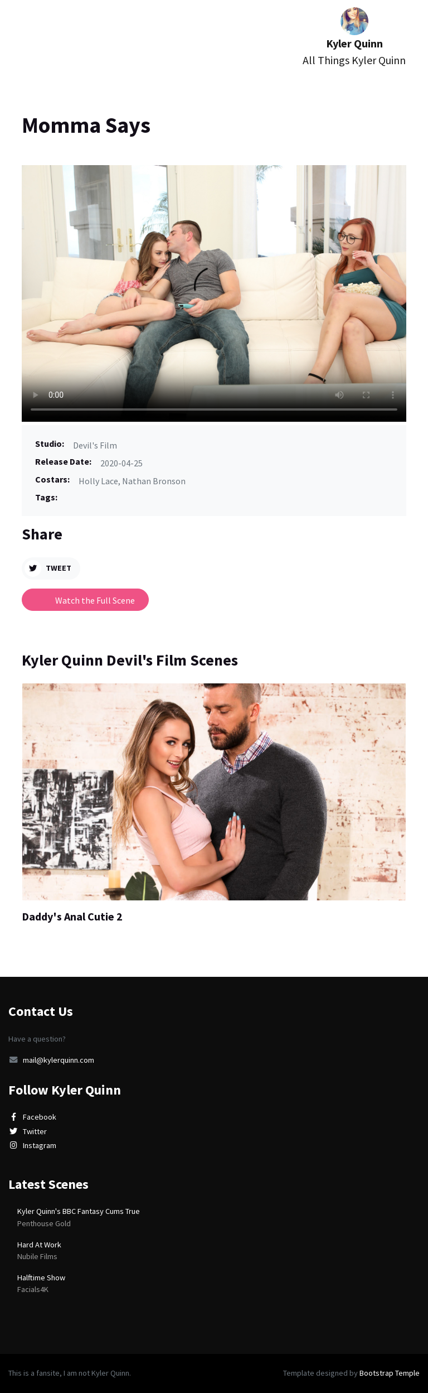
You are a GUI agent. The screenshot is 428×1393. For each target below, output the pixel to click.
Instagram (32, 1145)
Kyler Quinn (354, 38)
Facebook (32, 1117)
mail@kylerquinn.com (51, 1060)
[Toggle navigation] (27, 42)
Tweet (48, 568)
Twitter (27, 1131)
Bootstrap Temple (389, 1373)
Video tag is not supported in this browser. (214, 293)
